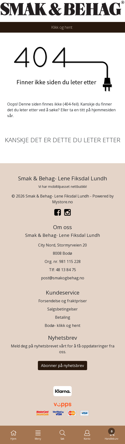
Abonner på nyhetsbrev (62, 365)
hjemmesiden (103, 110)
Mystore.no (62, 201)
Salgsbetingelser (62, 309)
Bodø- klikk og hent (62, 325)
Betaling (62, 317)
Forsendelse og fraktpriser (62, 300)
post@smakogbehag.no (62, 278)
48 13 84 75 (66, 269)
